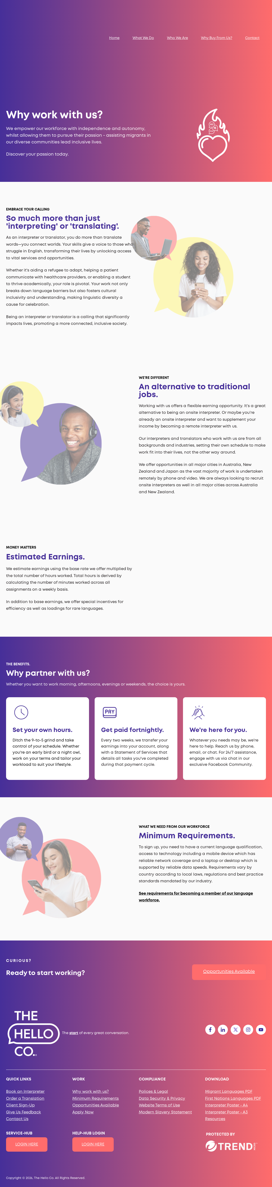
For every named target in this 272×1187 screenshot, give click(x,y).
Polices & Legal (153, 1041)
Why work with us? (90, 1041)
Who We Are (177, 13)
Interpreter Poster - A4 (226, 1055)
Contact (252, 13)
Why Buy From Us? (216, 13)
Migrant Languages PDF (228, 1041)
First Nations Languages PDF (233, 1048)
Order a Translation (25, 1048)
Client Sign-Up (20, 1055)
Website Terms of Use (159, 1055)
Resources (215, 1068)
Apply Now (83, 1062)
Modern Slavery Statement (165, 1062)
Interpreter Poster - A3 (226, 1062)
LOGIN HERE (26, 1094)
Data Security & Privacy (162, 1048)
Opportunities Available (229, 921)
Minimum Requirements (95, 1048)
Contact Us (17, 1068)
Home (114, 13)
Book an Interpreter (25, 1041)
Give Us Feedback (23, 1062)
